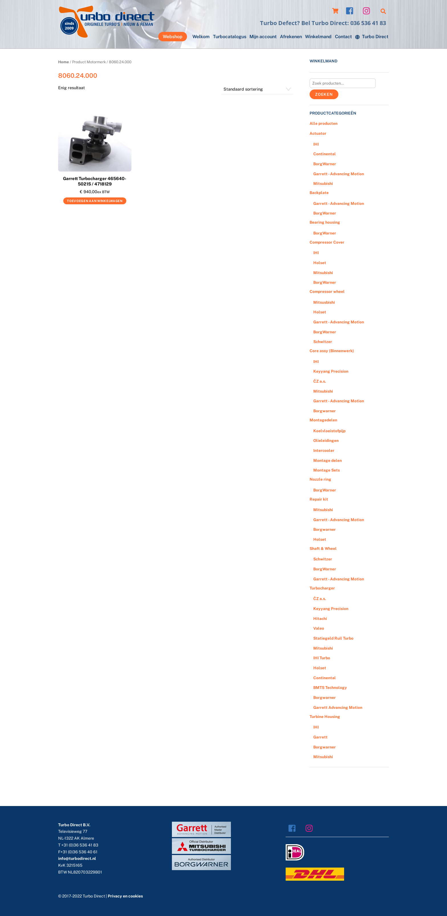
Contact (343, 36)
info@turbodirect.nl (77, 858)
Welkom (201, 36)
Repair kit (319, 499)
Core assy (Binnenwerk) (332, 350)
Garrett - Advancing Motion (338, 174)
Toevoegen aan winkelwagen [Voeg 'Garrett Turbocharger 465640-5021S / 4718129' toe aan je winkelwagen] (95, 201)
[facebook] (351, 10)
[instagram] (368, 10)
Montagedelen (323, 420)
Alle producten (324, 123)
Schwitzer (322, 341)
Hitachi (320, 618)
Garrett (320, 737)
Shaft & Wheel (323, 548)
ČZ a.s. (319, 381)
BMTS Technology (330, 687)
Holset (319, 262)
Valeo (318, 628)
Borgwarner (324, 411)
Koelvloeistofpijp (329, 431)
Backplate (319, 192)
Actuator (318, 133)
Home (63, 62)
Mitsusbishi (324, 302)
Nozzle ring (320, 479)
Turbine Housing (325, 716)
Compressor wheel (327, 291)
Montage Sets (326, 470)
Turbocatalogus (229, 36)
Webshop (172, 36)
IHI (316, 144)
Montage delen (327, 460)
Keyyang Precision (330, 371)
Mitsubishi (323, 183)
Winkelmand (318, 36)
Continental (324, 154)
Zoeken (324, 94)
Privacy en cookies (125, 896)
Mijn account (263, 36)
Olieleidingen (326, 440)
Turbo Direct (371, 36)
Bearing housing (325, 222)
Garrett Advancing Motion (337, 707)
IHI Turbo (321, 658)
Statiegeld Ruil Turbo (333, 638)
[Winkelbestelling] (257, 89)
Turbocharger (322, 588)
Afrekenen (291, 36)
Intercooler (323, 450)
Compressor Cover (327, 242)
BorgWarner (324, 164)
